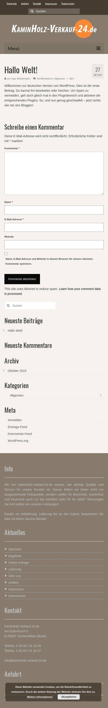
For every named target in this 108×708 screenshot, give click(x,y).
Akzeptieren (68, 696)
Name (8, 202)
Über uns (12, 576)
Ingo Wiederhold (20, 78)
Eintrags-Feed (17, 427)
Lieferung (12, 569)
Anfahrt (11, 582)
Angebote (13, 556)
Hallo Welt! (15, 330)
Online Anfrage (16, 562)
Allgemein (60, 78)
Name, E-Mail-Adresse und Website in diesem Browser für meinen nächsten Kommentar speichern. (49, 261)
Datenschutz (15, 596)
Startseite (12, 549)
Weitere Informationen (40, 697)
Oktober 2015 (17, 371)
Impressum (14, 589)
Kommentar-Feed (20, 434)
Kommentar (11, 148)
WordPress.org (18, 440)
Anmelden (15, 420)
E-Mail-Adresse (14, 219)
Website (9, 236)
